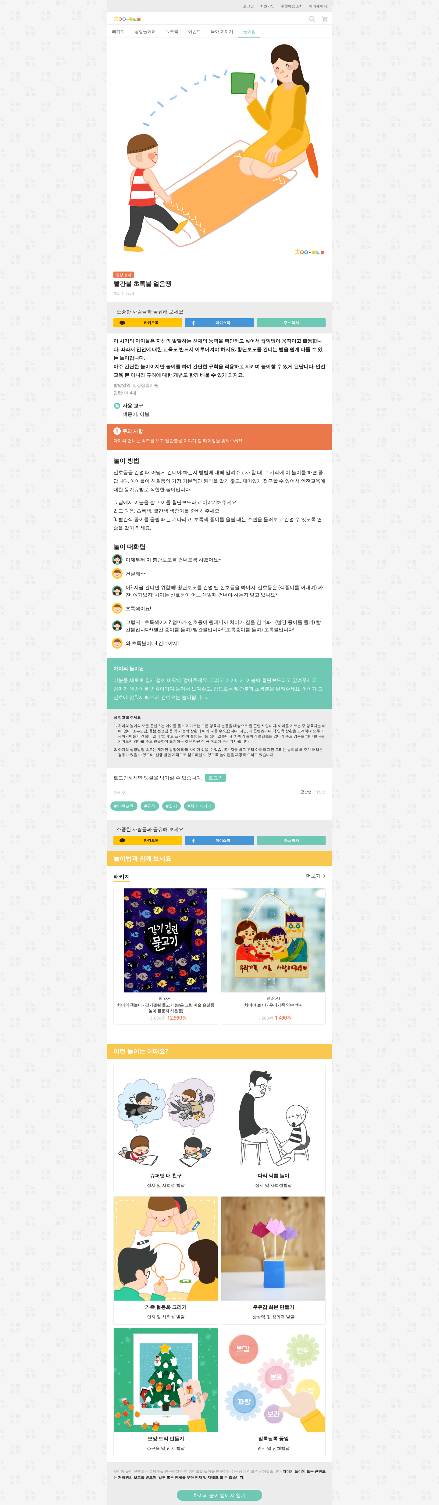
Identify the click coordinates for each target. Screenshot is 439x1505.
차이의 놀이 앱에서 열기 (219, 1495)
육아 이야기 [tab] (222, 31)
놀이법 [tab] (249, 31)
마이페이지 (318, 6)
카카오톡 (139, 323)
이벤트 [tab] (194, 31)
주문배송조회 (292, 6)
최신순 (320, 791)
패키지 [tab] (118, 31)
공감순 (306, 791)
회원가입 (267, 6)
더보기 (316, 875)
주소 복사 (291, 322)
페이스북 (210, 323)
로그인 (248, 6)
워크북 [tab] (172, 31)
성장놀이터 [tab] (145, 31)
